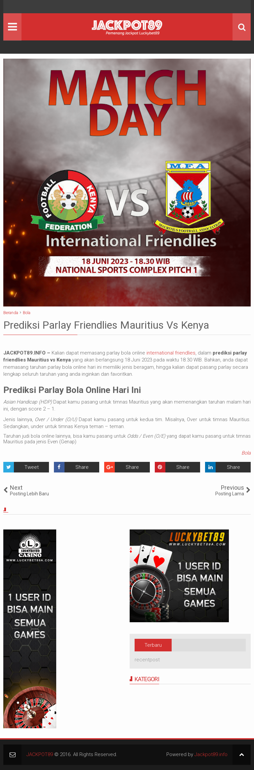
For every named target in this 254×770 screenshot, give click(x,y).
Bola (246, 453)
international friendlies (171, 353)
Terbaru (153, 645)
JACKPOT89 (39, 754)
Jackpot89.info (211, 754)
